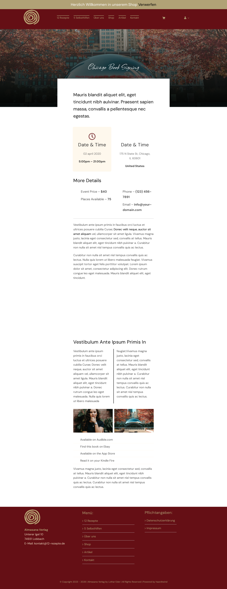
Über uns (90, 536)
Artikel (88, 552)
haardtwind (161, 581)
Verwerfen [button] (147, 4)
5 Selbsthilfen (93, 528)
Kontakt (89, 560)
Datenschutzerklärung (161, 520)
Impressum (154, 528)
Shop (87, 544)
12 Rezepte (91, 521)
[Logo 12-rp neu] (31, 10)
